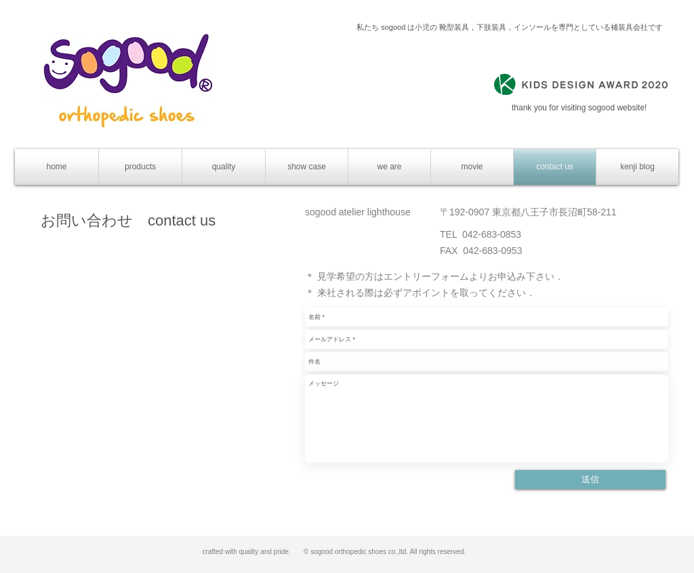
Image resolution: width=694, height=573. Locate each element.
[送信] (590, 479)
